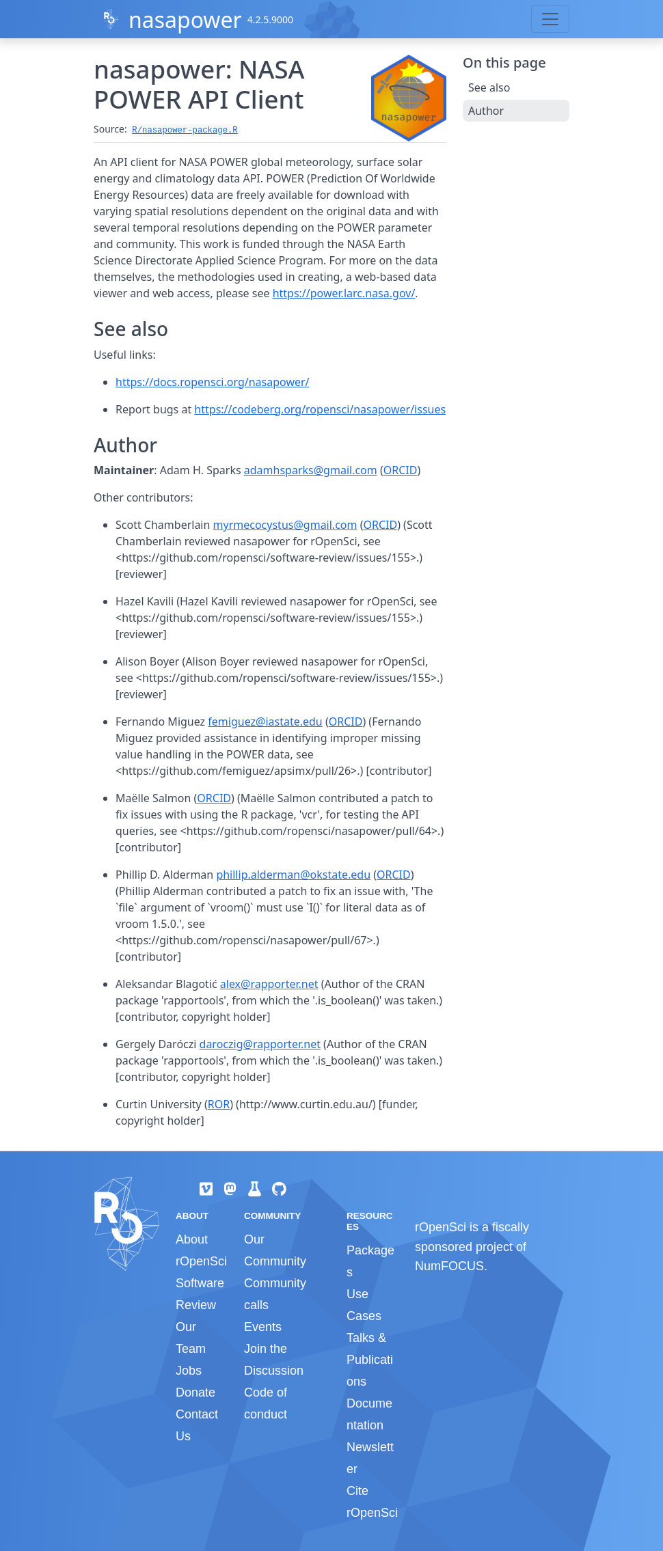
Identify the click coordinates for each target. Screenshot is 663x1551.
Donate (195, 1392)
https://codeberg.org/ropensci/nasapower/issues (320, 409)
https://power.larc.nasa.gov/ (344, 293)
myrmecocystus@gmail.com (285, 524)
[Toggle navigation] (550, 19)
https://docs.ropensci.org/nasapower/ (213, 381)
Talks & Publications (370, 1359)
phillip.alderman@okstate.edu (293, 874)
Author (486, 110)
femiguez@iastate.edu (265, 721)
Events (263, 1327)
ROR (219, 1104)
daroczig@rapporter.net (260, 1044)
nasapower (185, 19)
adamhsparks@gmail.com (310, 470)
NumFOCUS (449, 1266)
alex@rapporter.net (269, 983)
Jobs (189, 1370)
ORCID (400, 470)
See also (489, 87)
